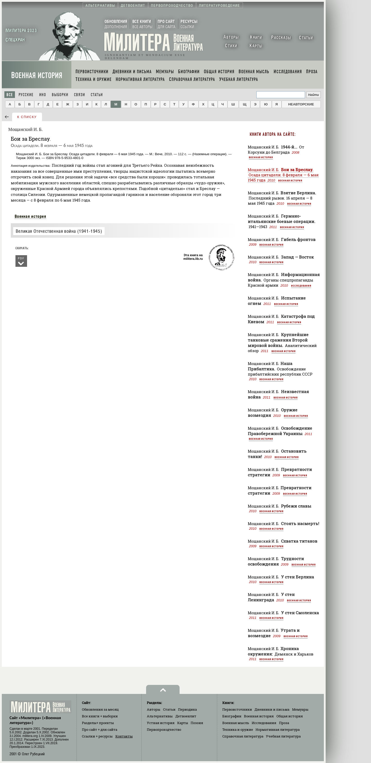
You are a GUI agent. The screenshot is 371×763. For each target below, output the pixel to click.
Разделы (98, 722)
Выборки (60, 94)
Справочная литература (242, 736)
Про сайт (99, 729)
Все (9, 94)
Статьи (97, 94)
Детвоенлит (185, 716)
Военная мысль (235, 722)
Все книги (100, 716)
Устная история (160, 722)
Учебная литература (283, 736)
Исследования (301, 285)
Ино (42, 94)
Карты (182, 722)
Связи (79, 94)
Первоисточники (237, 709)
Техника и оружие (237, 729)
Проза (284, 722)
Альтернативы (160, 716)
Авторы (153, 709)
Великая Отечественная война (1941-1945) (59, 231)
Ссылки (97, 736)
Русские (26, 94)
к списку (27, 117)
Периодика (187, 709)
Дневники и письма (272, 709)
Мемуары (300, 709)
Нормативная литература (278, 729)
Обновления (100, 709)
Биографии (231, 716)
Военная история (36, 75)
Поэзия (197, 722)
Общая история (289, 716)
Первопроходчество (164, 729)
